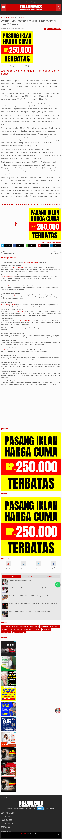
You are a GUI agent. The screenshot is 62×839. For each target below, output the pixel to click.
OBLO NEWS (23, 834)
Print (52, 29)
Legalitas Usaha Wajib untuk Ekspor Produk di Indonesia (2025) (27, 588)
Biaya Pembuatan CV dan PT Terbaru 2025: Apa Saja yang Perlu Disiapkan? (31, 596)
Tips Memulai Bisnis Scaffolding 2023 (20, 580)
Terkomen (50, 576)
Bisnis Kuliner (24, 626)
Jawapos (48, 242)
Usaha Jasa (37, 629)
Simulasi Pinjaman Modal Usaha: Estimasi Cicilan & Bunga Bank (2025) (29, 611)
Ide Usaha (12, 629)
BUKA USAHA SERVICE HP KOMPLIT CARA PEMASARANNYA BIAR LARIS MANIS (33, 603)
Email (58, 29)
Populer (12, 576)
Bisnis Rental (44, 626)
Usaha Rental (16, 632)
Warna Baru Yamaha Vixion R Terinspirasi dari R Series (30, 204)
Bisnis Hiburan (6, 626)
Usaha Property (6, 632)
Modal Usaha (28, 629)
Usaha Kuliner (46, 629)
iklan (23, 632)
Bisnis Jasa (15, 626)
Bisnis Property (34, 626)
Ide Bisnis (4, 629)
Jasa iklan (4, 350)
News (53, 242)
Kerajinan (19, 629)
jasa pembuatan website (31, 262)
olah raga (58, 242)
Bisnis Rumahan (54, 626)
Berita (43, 242)
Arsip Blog (31, 576)
